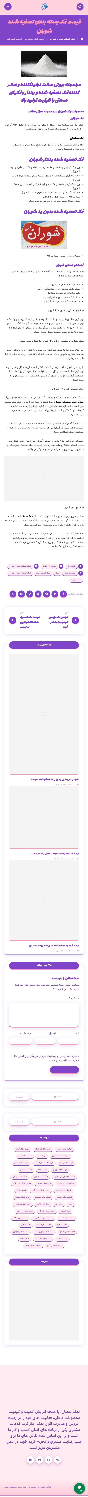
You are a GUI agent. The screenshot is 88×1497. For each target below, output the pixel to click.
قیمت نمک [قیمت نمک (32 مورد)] (21, 1191)
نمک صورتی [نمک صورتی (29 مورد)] (62, 1239)
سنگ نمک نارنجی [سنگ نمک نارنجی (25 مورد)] (20, 1177)
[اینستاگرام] (39, 1461)
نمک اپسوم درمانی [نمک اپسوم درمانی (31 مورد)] (66, 1218)
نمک (57, 573)
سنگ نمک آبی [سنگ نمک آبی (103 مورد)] (26, 1170)
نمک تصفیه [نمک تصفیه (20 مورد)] (62, 1225)
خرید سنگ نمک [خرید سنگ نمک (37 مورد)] (22, 1150)
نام (77, 1034)
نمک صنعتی (77, 138)
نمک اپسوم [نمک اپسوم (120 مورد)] (65, 1211)
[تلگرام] (30, 1461)
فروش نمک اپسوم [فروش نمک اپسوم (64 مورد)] (63, 1191)
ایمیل (52, 1034)
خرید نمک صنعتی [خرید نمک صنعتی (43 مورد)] (21, 1163)
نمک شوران (76, 580)
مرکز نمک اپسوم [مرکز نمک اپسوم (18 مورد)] (22, 1198)
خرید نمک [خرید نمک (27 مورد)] (42, 1156)
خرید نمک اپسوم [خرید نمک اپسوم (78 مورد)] (66, 1163)
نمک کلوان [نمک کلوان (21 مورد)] (24, 1239)
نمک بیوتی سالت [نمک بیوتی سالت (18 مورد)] (20, 1218)
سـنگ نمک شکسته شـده (69, 402)
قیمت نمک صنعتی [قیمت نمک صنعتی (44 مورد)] (43, 1198)
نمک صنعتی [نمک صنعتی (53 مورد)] (26, 1225)
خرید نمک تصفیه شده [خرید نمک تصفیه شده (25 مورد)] (44, 1163)
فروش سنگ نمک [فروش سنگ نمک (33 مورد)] (44, 1184)
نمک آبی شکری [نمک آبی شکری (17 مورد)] (43, 1205)
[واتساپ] (48, 1461)
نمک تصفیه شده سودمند (64, 785)
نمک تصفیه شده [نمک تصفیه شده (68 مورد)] (44, 1225)
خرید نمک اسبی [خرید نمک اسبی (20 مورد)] (25, 1156)
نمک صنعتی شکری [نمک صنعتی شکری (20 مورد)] (67, 1232)
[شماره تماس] (57, 1461)
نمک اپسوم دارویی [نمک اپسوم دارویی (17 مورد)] (25, 1211)
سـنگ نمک (27, 517)
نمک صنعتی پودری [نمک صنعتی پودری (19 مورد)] (20, 1232)
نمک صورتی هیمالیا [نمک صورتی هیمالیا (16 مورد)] (43, 1239)
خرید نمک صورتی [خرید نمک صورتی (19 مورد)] (60, 1170)
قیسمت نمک (69, 573)
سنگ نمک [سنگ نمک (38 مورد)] (42, 1170)
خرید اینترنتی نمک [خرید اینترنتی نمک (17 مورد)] (43, 1150)
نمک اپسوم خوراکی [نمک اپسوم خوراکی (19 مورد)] (46, 1211)
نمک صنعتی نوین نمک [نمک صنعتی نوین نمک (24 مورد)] (43, 1232)
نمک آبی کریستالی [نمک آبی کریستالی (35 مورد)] (22, 1205)
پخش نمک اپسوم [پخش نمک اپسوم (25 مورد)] (54, 1246)
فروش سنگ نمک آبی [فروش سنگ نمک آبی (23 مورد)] (22, 1184)
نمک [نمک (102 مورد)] (71, 1205)
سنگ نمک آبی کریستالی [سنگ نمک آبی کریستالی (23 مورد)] (64, 1177)
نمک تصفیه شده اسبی (65, 951)
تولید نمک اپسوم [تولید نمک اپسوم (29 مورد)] (64, 1150)
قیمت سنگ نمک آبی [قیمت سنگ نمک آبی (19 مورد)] (40, 1191)
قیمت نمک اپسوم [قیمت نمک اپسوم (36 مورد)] (64, 1198)
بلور (62, 324)
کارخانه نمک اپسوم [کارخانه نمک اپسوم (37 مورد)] (33, 1246)
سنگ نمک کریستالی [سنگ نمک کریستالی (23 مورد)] (65, 1184)
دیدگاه (74, 999)
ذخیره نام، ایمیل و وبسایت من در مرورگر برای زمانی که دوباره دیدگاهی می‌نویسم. (46, 1059)
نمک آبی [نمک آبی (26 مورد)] (59, 1205)
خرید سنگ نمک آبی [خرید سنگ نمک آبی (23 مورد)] (60, 1156)
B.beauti (71, 566)
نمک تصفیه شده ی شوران (20, 566)
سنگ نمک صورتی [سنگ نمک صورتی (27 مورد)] (40, 1177)
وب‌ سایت (26, 1034)
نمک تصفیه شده (43, 573)
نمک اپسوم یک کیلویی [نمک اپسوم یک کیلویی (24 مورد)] (43, 1218)
